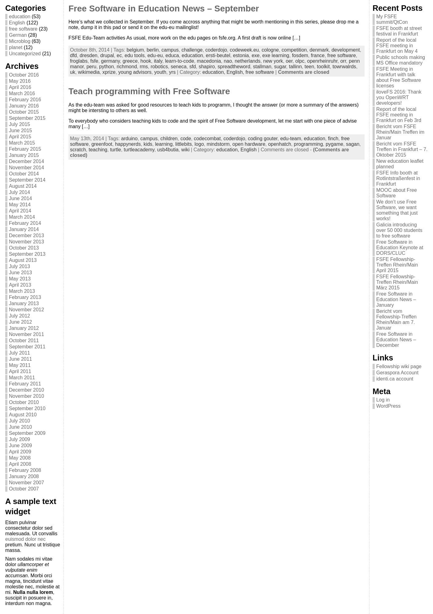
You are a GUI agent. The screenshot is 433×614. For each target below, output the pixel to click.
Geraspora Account (397, 372)
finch (333, 138)
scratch (78, 149)
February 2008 (25, 470)
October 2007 (24, 488)
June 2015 (20, 130)
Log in (383, 399)
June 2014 (20, 198)
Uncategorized (25, 53)
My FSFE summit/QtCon (392, 19)
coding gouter (263, 138)
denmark (319, 50)
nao (228, 61)
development (346, 50)
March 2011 (22, 377)
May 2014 (20, 204)
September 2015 (27, 118)
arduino (129, 138)
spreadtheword (234, 66)
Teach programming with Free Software (149, 91)
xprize (109, 72)
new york (273, 61)
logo (199, 144)
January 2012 (24, 328)
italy (158, 61)
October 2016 (24, 75)
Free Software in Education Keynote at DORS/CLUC (399, 247)
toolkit (323, 66)
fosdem (300, 55)
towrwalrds (344, 66)
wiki (185, 149)
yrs (172, 72)
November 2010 (26, 396)
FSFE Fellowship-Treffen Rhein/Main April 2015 (397, 265)
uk (72, 72)
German (18, 35)
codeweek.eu (244, 50)
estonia (241, 55)
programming (308, 144)
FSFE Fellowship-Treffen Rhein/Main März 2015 (397, 282)
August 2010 (23, 414)
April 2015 (20, 136)
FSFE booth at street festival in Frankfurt (399, 31)
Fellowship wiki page (399, 366)
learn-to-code (179, 61)
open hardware (249, 144)
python (106, 66)
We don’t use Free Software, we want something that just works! (397, 210)
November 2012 (26, 309)
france (317, 55)
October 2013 (24, 247)
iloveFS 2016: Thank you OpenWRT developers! (398, 97)
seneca (179, 66)
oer (289, 61)
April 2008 (20, 464)
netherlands (248, 61)
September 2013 (27, 254)
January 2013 (24, 303)
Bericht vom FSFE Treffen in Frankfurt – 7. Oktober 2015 (401, 149)
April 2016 (20, 87)
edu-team (290, 138)
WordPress (388, 406)
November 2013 (26, 241)
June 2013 (20, 272)
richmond (127, 66)
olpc (299, 61)
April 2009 (20, 451)
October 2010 (24, 402)
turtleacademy (139, 149)
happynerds (128, 144)
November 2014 (26, 167)
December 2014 (26, 161)
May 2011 (20, 365)
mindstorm (218, 144)
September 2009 (27, 433)
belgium (135, 50)
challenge (192, 50)
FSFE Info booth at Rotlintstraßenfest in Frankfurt (398, 178)
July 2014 (19, 192)
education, (214, 72)
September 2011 (27, 346)
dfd (73, 55)
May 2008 (20, 458)
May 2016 (20, 81)
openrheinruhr (322, 61)
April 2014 (20, 210)
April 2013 (20, 285)
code (185, 138)
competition (294, 50)
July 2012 (19, 315)
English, (236, 72)
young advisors (135, 72)
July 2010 (19, 420)
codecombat (207, 138)
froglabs (79, 61)
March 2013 (22, 291)
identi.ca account (394, 378)
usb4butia (168, 149)
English (17, 22)
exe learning (275, 55)
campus (170, 50)
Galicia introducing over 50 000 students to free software (399, 230)
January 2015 (24, 155)
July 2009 (19, 439)
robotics (159, 66)
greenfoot (101, 144)
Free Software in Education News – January (396, 299)
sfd (192, 66)
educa (172, 55)
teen (309, 66)
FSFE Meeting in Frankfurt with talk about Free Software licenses (398, 77)
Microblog (19, 41)
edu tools (135, 55)
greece (130, 61)
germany (110, 61)
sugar (280, 66)
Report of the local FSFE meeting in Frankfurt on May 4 (397, 45)
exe (256, 55)
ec (119, 55)
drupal (107, 55)
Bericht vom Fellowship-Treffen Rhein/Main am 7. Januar (396, 319)
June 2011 (20, 359)
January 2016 (24, 105)
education (19, 16)
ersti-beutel (218, 55)
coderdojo (216, 50)
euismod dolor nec (25, 539)
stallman (262, 66)
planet (16, 47)
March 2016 (22, 93)
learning (164, 144)
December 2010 (26, 390)
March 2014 (22, 217)
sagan (353, 144)
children (169, 138)
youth (160, 72)
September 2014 (27, 180)
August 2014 (23, 186)
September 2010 (27, 408)
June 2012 (20, 322)
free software (23, 29)
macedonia (209, 61)
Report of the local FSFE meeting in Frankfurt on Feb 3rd (398, 115)
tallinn (295, 66)
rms (144, 66)
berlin (152, 50)
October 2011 (24, 340)
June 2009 (20, 445)
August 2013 (23, 260)
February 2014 (25, 223)
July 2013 (19, 266)
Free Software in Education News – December (396, 339)
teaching (98, 149)
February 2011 (25, 383)
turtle (115, 149)
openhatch (279, 144)
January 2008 (24, 476)
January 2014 (24, 229)
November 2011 (26, 334)
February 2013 (25, 297)
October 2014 (24, 173)
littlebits (183, 144)
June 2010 (20, 427)
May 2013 (20, 278)
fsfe (94, 61)
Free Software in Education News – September (163, 8)
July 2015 (19, 124)
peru (91, 66)
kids (147, 144)
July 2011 (19, 352)
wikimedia (89, 72)
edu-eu (155, 55)
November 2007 (26, 482)
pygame (334, 144)
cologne (270, 50)
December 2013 (26, 235)
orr (343, 61)
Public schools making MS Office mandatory (400, 60)
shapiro (207, 66)
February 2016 (25, 99)
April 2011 (20, 371)
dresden (88, 55)
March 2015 (22, 142)
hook (145, 61)
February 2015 (25, 149)
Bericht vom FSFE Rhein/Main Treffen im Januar (400, 132)
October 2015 (24, 112)
